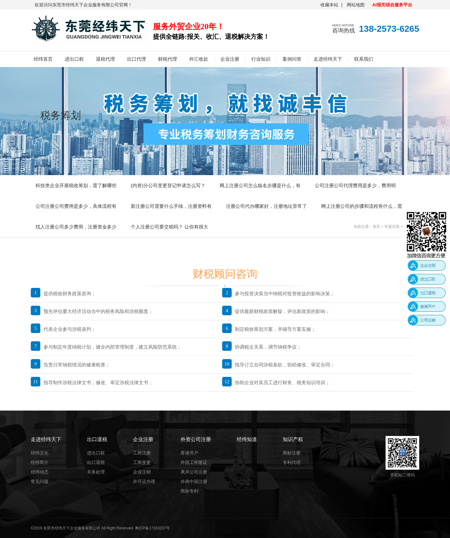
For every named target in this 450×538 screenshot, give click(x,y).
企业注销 (142, 471)
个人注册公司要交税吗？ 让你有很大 (169, 226)
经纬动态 (40, 471)
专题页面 (392, 226)
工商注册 (142, 452)
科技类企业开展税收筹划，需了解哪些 (76, 185)
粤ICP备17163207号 (152, 528)
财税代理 (167, 59)
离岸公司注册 (194, 471)
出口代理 (136, 59)
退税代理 (105, 59)
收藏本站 (329, 4)
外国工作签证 (194, 462)
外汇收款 (198, 59)
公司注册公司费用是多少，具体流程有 (76, 206)
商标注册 (292, 452)
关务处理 (96, 471)
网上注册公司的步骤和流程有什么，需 (361, 206)
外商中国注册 (194, 481)
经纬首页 (43, 59)
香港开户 (189, 452)
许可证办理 (144, 481)
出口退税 (96, 462)
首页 (376, 226)
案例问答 (291, 59)
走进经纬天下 (328, 59)
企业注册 (229, 59)
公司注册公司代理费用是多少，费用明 (355, 185)
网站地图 (356, 4)
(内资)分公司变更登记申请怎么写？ (168, 185)
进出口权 (74, 59)
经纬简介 (40, 462)
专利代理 (292, 462)
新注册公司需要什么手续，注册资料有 (171, 206)
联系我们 (363, 59)
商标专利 (189, 491)
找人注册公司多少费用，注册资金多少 (76, 226)
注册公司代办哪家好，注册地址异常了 (266, 206)
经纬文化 (40, 452)
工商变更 (142, 462)
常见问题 (40, 481)
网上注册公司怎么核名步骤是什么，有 (260, 185)
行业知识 (260, 59)
